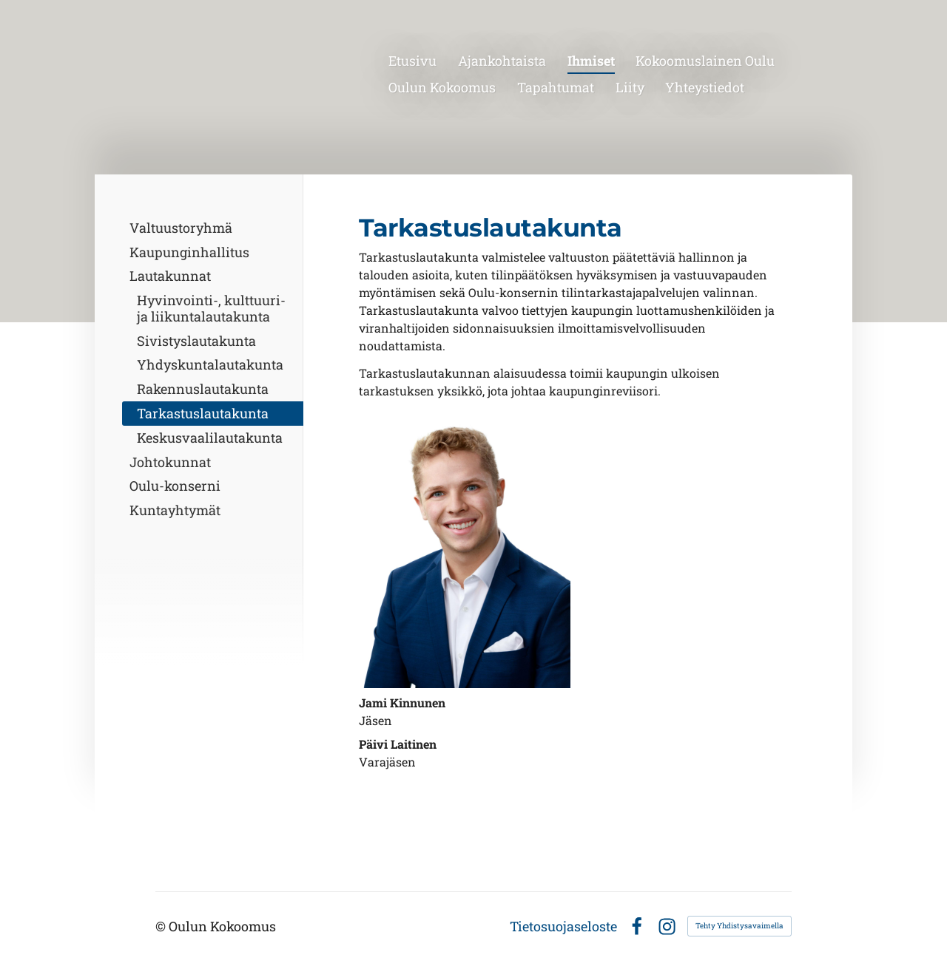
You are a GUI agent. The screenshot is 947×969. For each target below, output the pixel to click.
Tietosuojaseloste (563, 926)
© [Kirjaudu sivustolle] (162, 926)
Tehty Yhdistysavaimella (739, 926)
